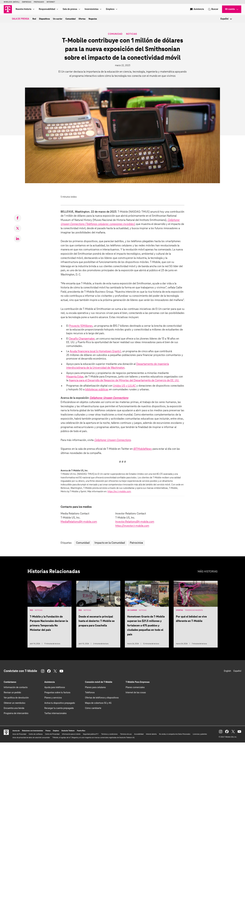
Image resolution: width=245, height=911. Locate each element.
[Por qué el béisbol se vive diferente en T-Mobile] (196, 615)
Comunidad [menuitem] (70, 19)
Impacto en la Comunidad (110, 542)
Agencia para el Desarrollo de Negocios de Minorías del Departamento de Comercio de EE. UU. (124, 380)
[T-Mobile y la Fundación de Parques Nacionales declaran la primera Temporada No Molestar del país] (50, 615)
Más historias (208, 571)
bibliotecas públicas (96, 389)
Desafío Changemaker (82, 338)
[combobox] (220, 19)
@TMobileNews (142, 449)
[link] (17, 218)
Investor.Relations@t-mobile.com (134, 521)
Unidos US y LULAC (124, 385)
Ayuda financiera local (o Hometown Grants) (95, 351)
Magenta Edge (74, 376)
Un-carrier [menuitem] (57, 19)
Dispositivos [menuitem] (44, 19)
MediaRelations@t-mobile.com (79, 521)
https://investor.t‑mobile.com (132, 525)
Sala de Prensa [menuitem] (20, 19)
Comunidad (115, 34)
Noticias (131, 34)
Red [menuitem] (34, 19)
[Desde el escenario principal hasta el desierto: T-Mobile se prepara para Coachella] (98, 615)
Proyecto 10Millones (81, 326)
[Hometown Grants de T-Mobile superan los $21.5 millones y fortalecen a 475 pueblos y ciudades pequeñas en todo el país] (147, 615)
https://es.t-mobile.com (119, 491)
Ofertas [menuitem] (82, 19)
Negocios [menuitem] (93, 19)
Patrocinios (136, 542)
